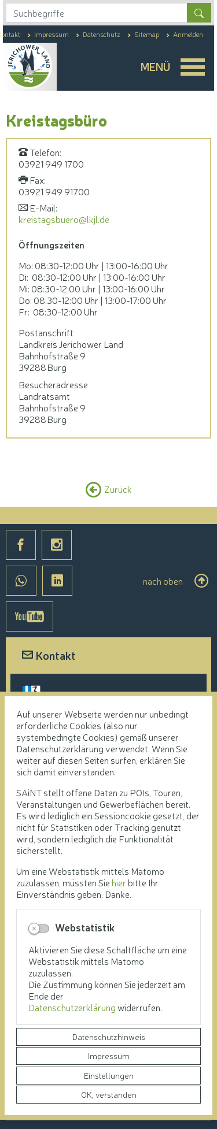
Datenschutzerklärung (72, 1007)
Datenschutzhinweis (108, 1036)
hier (119, 882)
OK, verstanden (109, 1094)
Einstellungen (109, 1075)
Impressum (109, 1055)
